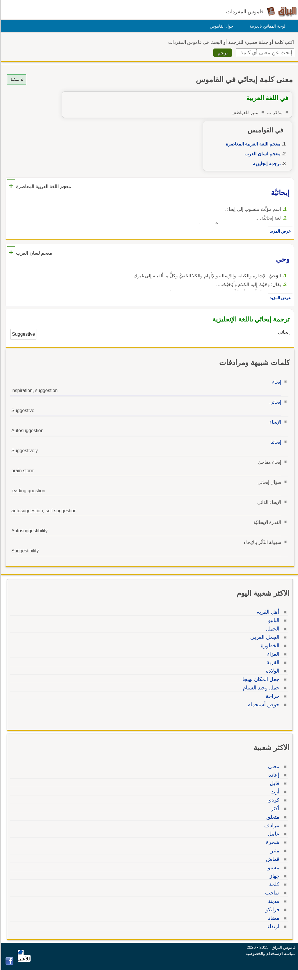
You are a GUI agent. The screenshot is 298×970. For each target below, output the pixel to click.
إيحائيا (274, 442)
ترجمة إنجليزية (266, 163)
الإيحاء (274, 422)
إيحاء (275, 382)
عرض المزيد (279, 231)
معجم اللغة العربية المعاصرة (252, 143)
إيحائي (274, 402)
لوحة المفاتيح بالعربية (266, 26)
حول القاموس (221, 26)
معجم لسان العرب (262, 153)
